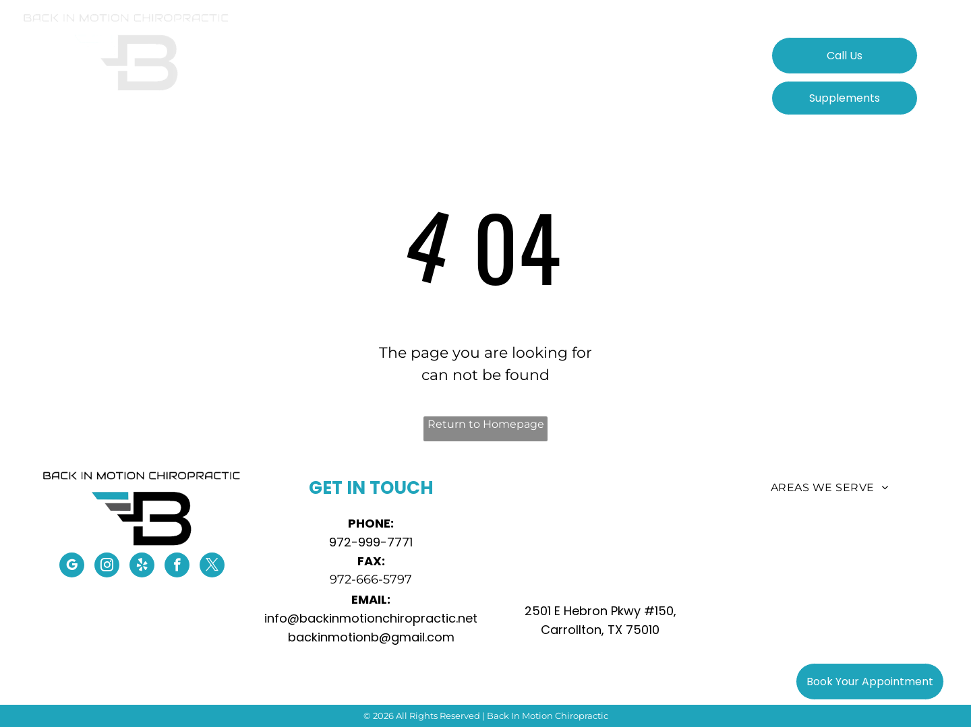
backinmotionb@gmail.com (371, 637)
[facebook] (177, 566)
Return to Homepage (486, 424)
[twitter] (212, 566)
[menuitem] (324, 62)
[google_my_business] (71, 566)
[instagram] (106, 566)
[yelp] (141, 566)
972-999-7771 (371, 542)
